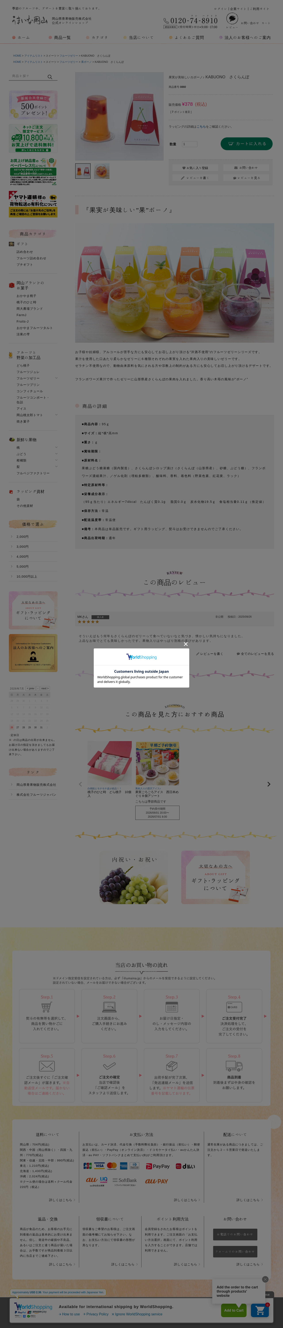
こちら (201, 126)
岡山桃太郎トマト (30, 415)
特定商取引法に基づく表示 (177, 1307)
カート (266, 23)
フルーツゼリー (68, 55)
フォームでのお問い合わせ (235, 1251)
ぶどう (22, 454)
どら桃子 (23, 365)
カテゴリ (100, 37)
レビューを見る (249, 177)
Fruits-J (23, 321)
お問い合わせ (250, 23)
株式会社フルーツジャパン (36, 794)
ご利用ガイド (260, 8)
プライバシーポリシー (128, 1307)
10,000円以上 (27, 576)
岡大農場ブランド (30, 308)
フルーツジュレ (28, 372)
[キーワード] (28, 75)
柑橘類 (22, 460)
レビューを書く (212, 653)
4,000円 (23, 556)
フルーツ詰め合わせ (31, 258)
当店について (141, 37)
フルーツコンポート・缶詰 (33, 400)
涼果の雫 (23, 334)
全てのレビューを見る (257, 653)
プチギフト (25, 264)
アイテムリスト (33, 55)
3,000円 (23, 546)
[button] (80, 784)
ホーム (24, 37)
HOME (17, 55)
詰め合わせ (25, 252)
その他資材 (25, 505)
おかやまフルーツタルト (35, 328)
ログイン (220, 8)
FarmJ (22, 315)
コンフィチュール (30, 391)
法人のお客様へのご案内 (248, 37)
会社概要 (92, 1307)
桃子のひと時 (26, 302)
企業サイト (238, 8)
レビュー (232, 21)
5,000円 (23, 566)
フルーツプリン (28, 384)
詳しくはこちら (60, 1200)
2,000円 (23, 536)
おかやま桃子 (26, 296)
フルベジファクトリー (33, 473)
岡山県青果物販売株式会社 (36, 784)
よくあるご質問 (189, 37)
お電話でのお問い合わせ (235, 1234)
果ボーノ (86, 61)
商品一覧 (62, 37)
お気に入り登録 (197, 167)
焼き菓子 (23, 421)
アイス (22, 408)
